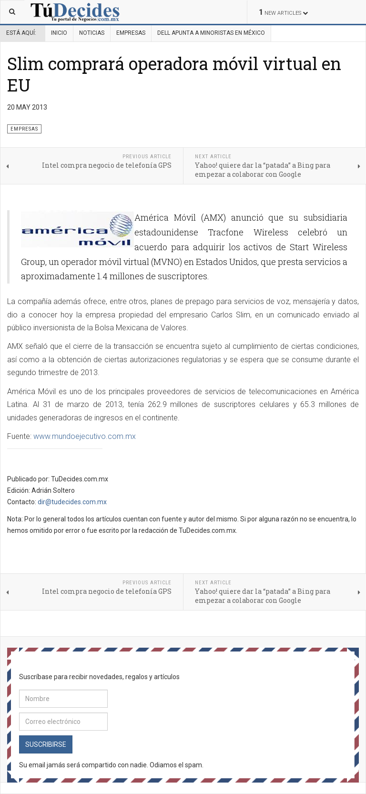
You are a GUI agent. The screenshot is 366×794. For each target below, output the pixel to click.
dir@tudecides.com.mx (72, 502)
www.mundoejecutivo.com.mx (84, 436)
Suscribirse (45, 744)
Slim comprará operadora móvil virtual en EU (174, 74)
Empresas (130, 33)
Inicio (59, 33)
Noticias (91, 33)
